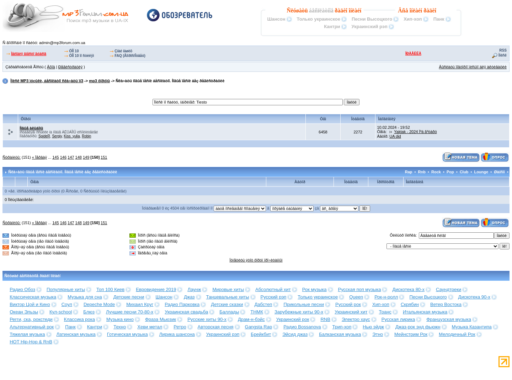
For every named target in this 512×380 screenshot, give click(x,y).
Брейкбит (261, 334)
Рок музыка (314, 289)
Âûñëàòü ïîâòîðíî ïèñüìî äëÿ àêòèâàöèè (473, 67)
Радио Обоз (22, 289)
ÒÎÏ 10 (74, 51)
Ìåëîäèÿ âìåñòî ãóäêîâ (28, 54)
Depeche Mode (99, 304)
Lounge (481, 172)
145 (55, 157)
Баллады (229, 312)
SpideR (44, 136)
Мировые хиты (228, 289)
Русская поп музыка (359, 289)
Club (464, 172)
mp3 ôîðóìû (99, 81)
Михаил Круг (139, 304)
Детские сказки (227, 304)
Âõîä (51, 67)
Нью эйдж (373, 326)
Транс (385, 312)
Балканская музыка (340, 334)
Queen (356, 297)
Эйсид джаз (295, 334)
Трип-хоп (342, 326)
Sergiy (57, 136)
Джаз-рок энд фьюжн (418, 326)
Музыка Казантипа (472, 326)
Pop (450, 172)
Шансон (276, 19)
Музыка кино (120, 319)
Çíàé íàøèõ (123, 51)
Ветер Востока (446, 304)
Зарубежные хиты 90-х (298, 312)
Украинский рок (292, 319)
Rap (408, 172)
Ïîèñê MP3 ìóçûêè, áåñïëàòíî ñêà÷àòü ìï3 (46, 81)
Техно (119, 326)
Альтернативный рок (32, 326)
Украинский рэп (370, 26)
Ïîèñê (502, 55)
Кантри (332, 26)
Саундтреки (448, 289)
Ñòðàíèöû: (11, 157)
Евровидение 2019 (156, 289)
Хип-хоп (413, 19)
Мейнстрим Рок (410, 334)
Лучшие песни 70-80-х (129, 312)
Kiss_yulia (72, 136)
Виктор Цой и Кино (30, 304)
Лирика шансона (177, 334)
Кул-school (60, 312)
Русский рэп (274, 297)
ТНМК (256, 312)
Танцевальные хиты (227, 297)
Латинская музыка (76, 334)
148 (78, 157)
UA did (395, 136)
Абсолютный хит (273, 289)
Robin (86, 136)
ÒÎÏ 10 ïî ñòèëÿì (81, 56)
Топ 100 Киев (110, 289)
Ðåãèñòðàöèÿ (70, 67)
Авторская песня (216, 326)
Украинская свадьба (186, 312)
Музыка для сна (85, 297)
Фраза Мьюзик (160, 319)
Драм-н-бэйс (251, 319)
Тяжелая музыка (27, 334)
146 (63, 157)
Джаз (189, 297)
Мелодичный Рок (457, 334)
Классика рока (79, 319)
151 (104, 157)
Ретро (180, 326)
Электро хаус (356, 319)
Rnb (422, 172)
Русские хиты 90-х (206, 319)
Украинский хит (351, 312)
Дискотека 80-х (408, 289)
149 (86, 157)
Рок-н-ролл (386, 297)
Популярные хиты (66, 289)
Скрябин (410, 304)
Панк (438, 19)
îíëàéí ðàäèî (423, 10)
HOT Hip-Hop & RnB (31, 341)
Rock (436, 172)
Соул (67, 304)
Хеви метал (149, 326)
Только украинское (318, 19)
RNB (325, 319)
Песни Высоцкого (372, 19)
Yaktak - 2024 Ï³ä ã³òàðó (415, 132)
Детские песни (128, 297)
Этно (377, 334)
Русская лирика (398, 319)
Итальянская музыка (425, 312)
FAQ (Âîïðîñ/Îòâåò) (129, 56)
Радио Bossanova (302, 326)
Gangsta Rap (258, 326)
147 (71, 157)
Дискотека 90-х (474, 297)
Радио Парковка (182, 304)
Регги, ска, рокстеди (31, 319)
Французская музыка (448, 319)
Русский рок (348, 304)
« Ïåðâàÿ (39, 157)
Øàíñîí (499, 172)
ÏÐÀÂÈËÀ (413, 54)
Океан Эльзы (24, 312)
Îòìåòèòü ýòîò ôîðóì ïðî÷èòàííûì (255, 260)
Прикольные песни (303, 304)
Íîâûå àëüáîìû (31, 128)
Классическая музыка (33, 297)
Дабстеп (263, 304)
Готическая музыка (127, 334)
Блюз (89, 312)
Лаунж (194, 289)
